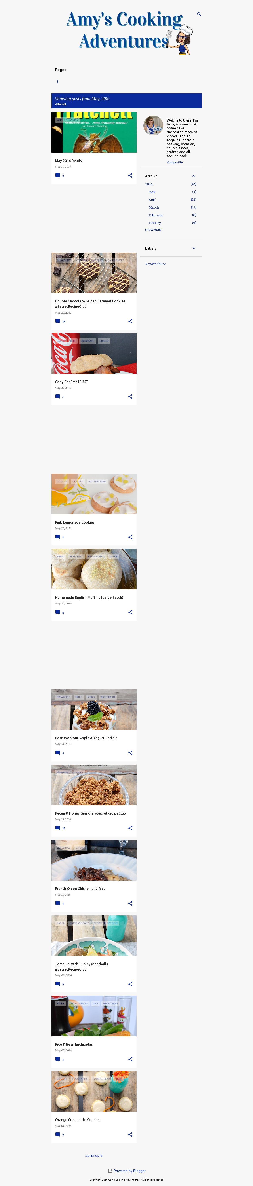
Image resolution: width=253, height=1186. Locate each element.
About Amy (110, 81)
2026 (149, 184)
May (152, 192)
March (154, 207)
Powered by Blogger (127, 1171)
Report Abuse (155, 264)
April (152, 200)
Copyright (136, 81)
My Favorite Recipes (169, 81)
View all (61, 104)
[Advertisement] (92, 218)
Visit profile (175, 162)
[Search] (199, 14)
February (156, 215)
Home (59, 81)
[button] (130, 176)
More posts (94, 1155)
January (155, 223)
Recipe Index (82, 81)
